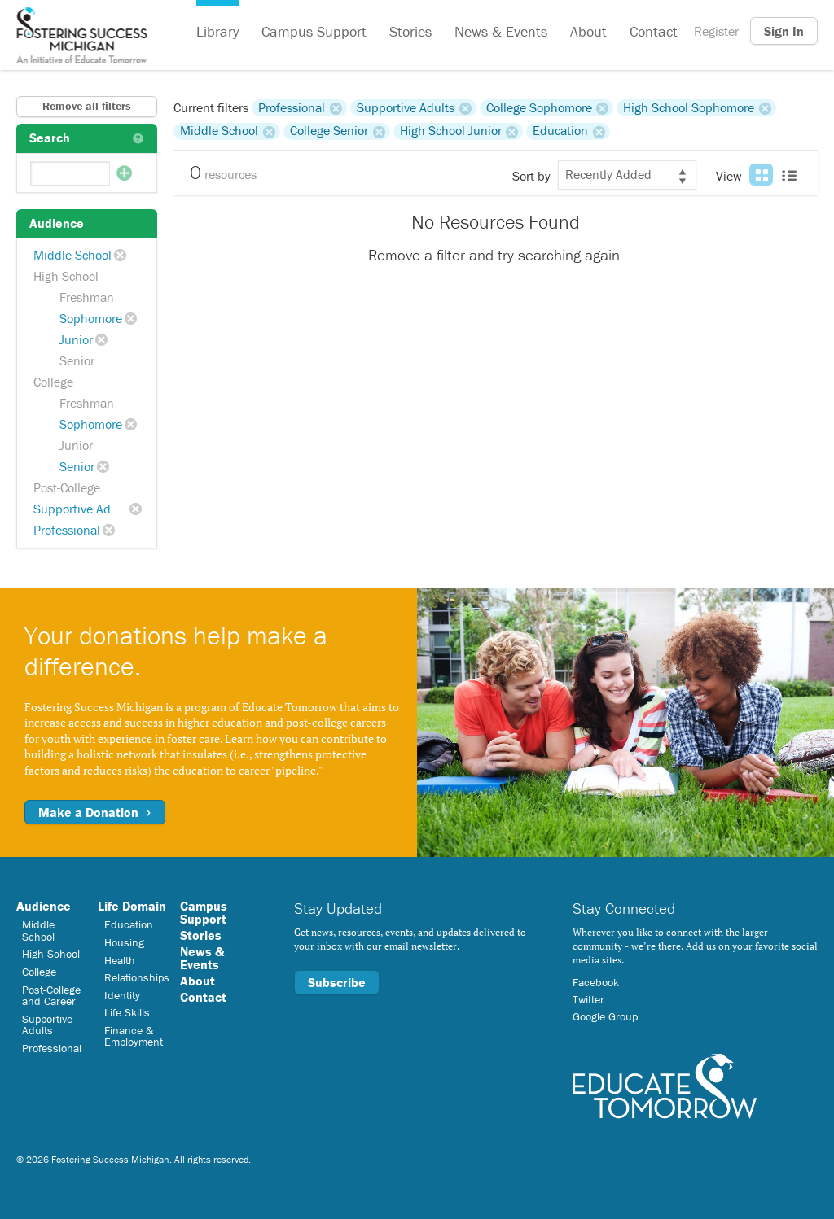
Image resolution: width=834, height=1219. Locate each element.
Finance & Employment (133, 1036)
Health (119, 960)
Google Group (605, 1016)
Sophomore (90, 318)
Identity (122, 995)
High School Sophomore (688, 107)
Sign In (784, 31)
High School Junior (451, 131)
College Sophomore (539, 107)
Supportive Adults (82, 508)
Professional (66, 530)
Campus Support (314, 31)
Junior (76, 339)
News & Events (500, 31)
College (53, 382)
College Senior (329, 131)
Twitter (588, 999)
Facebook (596, 982)
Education (560, 131)
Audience (43, 906)
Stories (410, 31)
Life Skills (127, 1012)
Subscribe (337, 982)
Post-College (66, 487)
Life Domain (132, 906)
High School (66, 276)
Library (217, 31)
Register (716, 30)
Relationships (136, 977)
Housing (124, 942)
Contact (654, 31)
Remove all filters (86, 105)
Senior (76, 360)
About (588, 31)
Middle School (72, 255)
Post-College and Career (51, 995)
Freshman (86, 297)
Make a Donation (94, 812)
